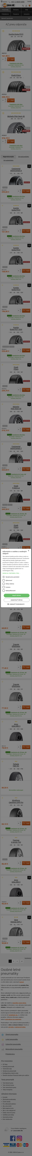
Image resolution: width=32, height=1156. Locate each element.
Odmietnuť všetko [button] (16, 600)
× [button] (28, 550)
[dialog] (16, 578)
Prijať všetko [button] (16, 595)
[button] (15, 573)
